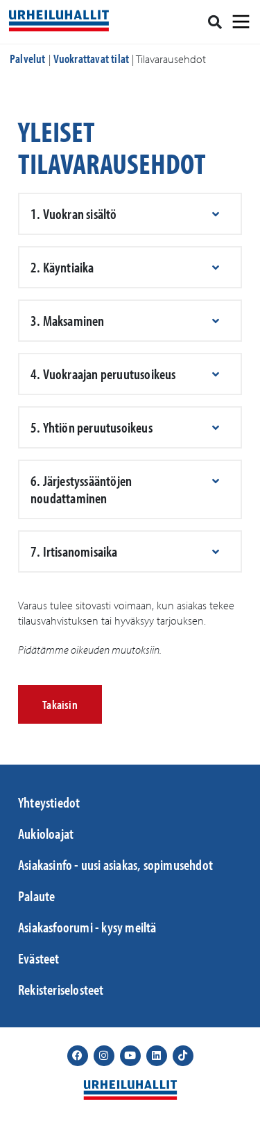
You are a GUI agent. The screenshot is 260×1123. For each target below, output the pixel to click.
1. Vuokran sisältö (74, 213)
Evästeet (39, 958)
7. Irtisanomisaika (74, 551)
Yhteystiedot (49, 802)
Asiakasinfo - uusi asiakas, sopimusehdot (115, 864)
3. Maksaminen (68, 320)
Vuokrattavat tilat (91, 59)
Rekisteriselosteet (61, 989)
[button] (130, 214)
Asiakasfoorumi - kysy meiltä (87, 927)
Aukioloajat (45, 833)
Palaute (36, 896)
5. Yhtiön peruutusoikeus (92, 427)
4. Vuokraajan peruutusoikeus (103, 374)
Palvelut (28, 59)
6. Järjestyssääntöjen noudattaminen (81, 489)
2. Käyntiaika (62, 267)
